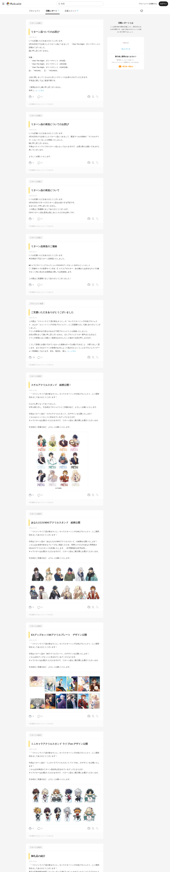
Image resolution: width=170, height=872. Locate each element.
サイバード (125, 49)
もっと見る (40, 90)
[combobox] (80, 3)
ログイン (163, 4)
